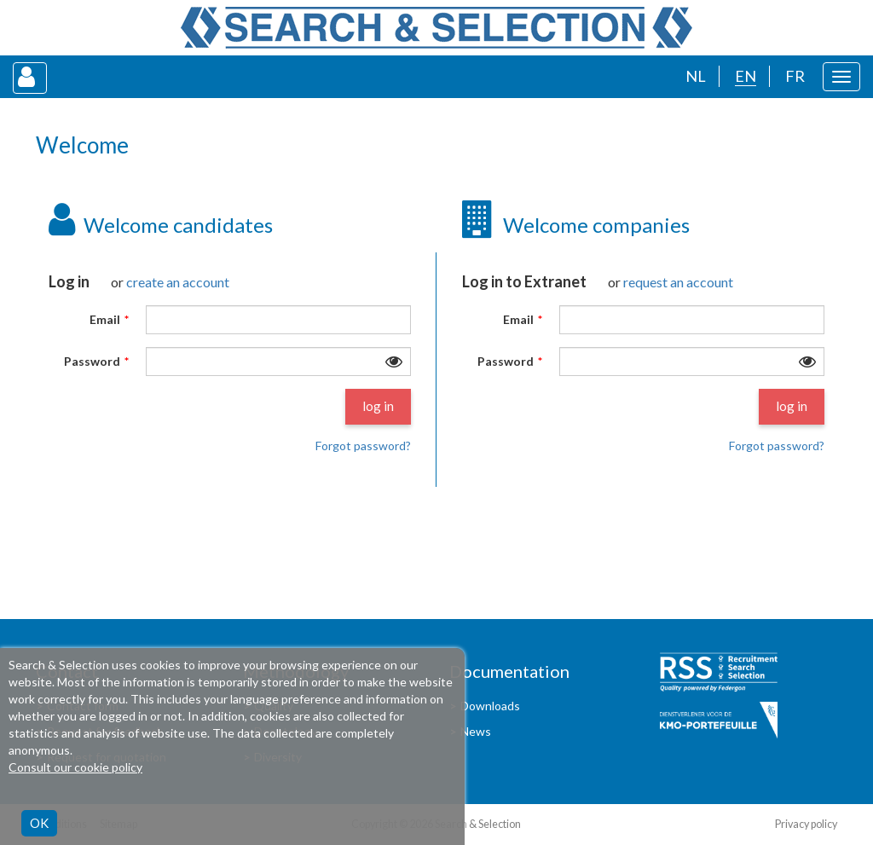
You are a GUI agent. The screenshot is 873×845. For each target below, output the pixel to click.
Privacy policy (806, 824)
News (475, 731)
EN (745, 76)
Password (92, 361)
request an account (678, 282)
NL (695, 76)
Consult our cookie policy (75, 767)
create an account (177, 282)
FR (795, 76)
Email (105, 319)
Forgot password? (363, 445)
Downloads (490, 705)
